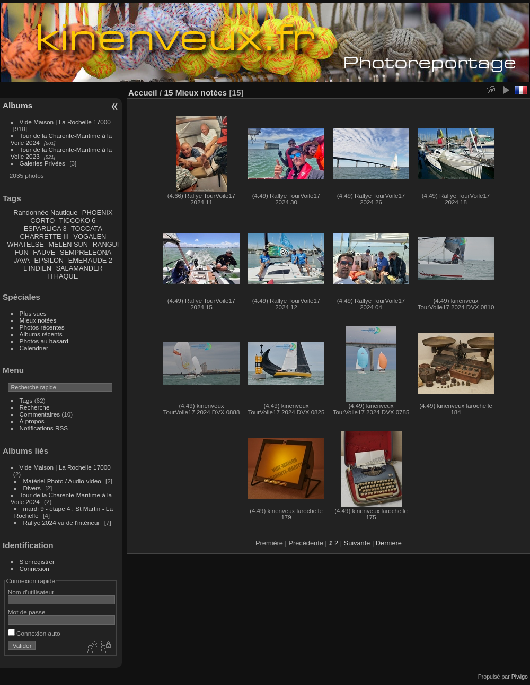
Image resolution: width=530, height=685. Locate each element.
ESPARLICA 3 (45, 228)
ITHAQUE (63, 276)
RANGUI (106, 244)
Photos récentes (42, 327)
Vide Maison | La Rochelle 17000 (65, 121)
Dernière (389, 543)
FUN (21, 252)
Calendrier (34, 347)
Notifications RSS (44, 427)
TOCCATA (86, 228)
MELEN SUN (68, 244)
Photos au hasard (44, 340)
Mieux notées (38, 320)
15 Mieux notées (195, 92)
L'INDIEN (37, 268)
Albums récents (41, 334)
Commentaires (40, 414)
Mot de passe (27, 612)
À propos (32, 421)
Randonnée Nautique (45, 212)
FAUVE (44, 252)
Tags (26, 400)
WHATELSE (25, 244)
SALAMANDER (79, 268)
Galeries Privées (42, 163)
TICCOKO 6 (77, 220)
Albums (17, 105)
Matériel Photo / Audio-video (62, 481)
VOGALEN (89, 236)
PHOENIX (97, 212)
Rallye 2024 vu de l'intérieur (61, 522)
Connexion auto (34, 633)
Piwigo (519, 676)
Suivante (357, 543)
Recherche (35, 407)
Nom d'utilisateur (31, 591)
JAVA (22, 260)
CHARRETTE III (44, 236)
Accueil (142, 92)
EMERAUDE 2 (90, 260)
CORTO (42, 220)
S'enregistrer (37, 561)
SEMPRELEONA (85, 252)
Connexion (34, 568)
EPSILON (49, 260)
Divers (32, 487)
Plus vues (33, 313)
